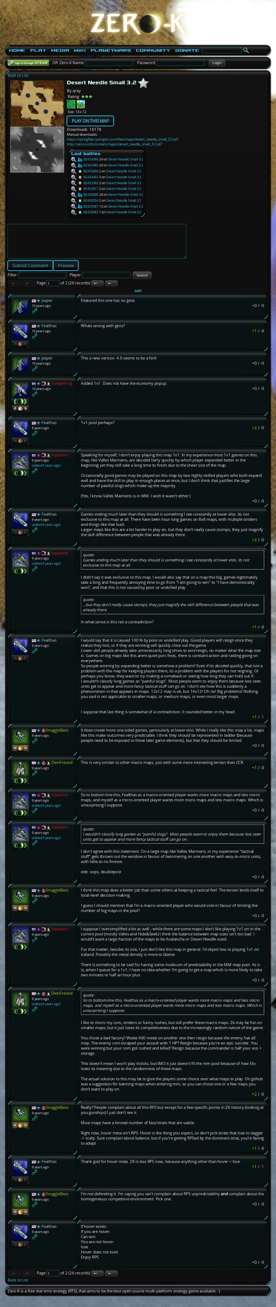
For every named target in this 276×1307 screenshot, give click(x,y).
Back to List (18, 75)
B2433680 (84, 159)
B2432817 (84, 188)
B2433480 (84, 165)
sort (138, 297)
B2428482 (84, 212)
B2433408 (84, 171)
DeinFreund (62, 768)
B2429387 (84, 206)
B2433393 (84, 183)
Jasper (47, 306)
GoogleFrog (61, 389)
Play (38, 50)
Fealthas (49, 332)
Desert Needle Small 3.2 (125, 159)
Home (17, 50)
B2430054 (84, 200)
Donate (187, 50)
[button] (217, 63)
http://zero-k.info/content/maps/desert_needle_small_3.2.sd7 (114, 144)
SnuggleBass (57, 736)
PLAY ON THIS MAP (90, 121)
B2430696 (84, 194)
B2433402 (84, 177)
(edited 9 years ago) (46, 472)
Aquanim (59, 461)
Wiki (79, 50)
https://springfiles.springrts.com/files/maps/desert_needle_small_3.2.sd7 (123, 139)
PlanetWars (111, 50)
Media (60, 50)
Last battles (86, 153)
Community (153, 50)
